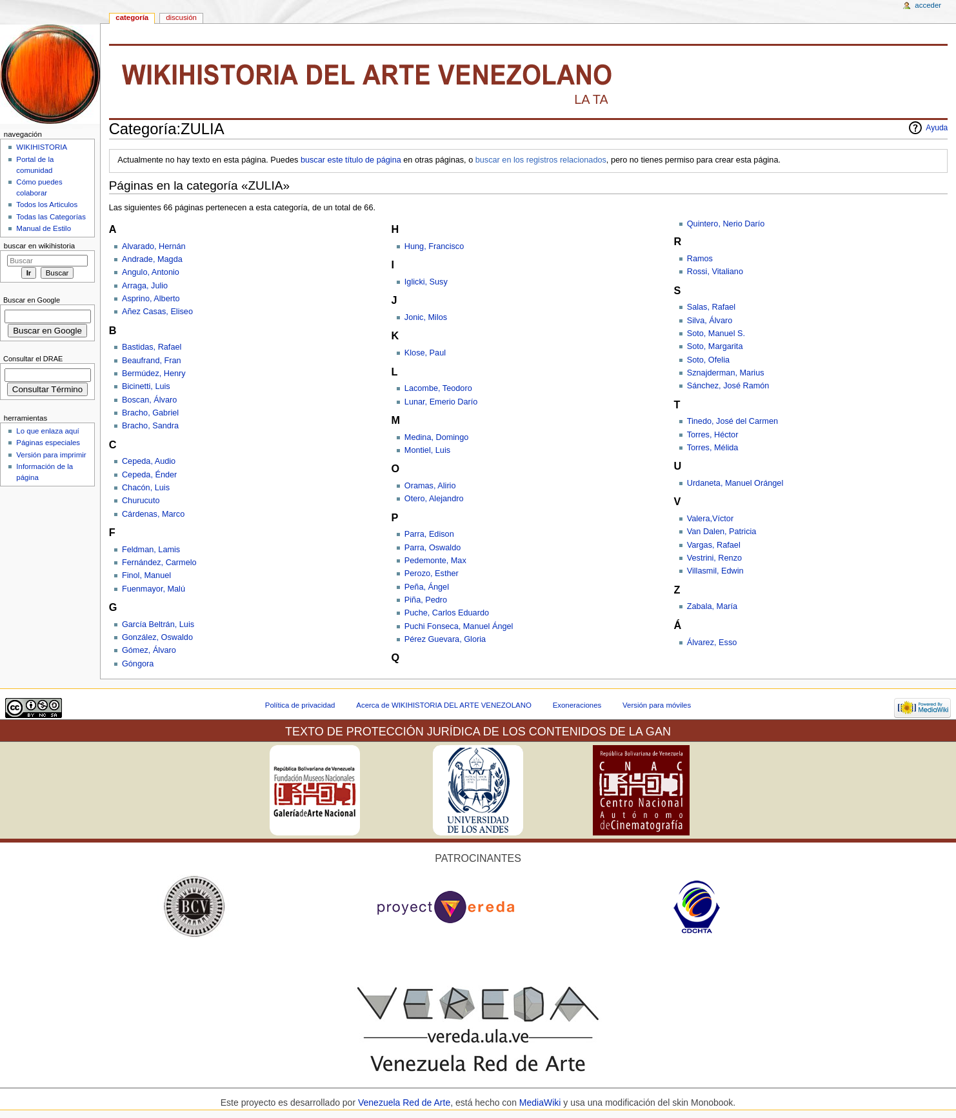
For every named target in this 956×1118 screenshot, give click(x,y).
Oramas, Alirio (430, 485)
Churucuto (141, 500)
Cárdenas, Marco (153, 514)
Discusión (181, 17)
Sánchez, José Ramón (728, 385)
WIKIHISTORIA (41, 147)
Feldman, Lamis (151, 549)
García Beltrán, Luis (158, 624)
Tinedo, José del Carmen (732, 421)
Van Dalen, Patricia (722, 531)
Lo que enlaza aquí (47, 431)
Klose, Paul (425, 352)
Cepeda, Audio (148, 461)
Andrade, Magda (152, 259)
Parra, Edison (429, 534)
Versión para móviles (656, 705)
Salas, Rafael (711, 307)
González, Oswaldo (157, 637)
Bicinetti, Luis (146, 386)
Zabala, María (712, 606)
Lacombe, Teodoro (438, 388)
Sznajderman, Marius (725, 372)
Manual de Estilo (43, 228)
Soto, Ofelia (708, 359)
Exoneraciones (577, 705)
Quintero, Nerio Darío (726, 223)
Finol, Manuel (146, 575)
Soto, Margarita (715, 346)
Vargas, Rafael (714, 545)
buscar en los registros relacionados (540, 160)
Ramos (700, 258)
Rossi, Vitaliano (715, 271)
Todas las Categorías (51, 217)
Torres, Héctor (713, 434)
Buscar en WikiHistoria (39, 246)
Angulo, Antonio (150, 272)
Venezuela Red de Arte (404, 1102)
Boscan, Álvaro (149, 399)
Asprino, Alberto (151, 298)
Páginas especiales (48, 442)
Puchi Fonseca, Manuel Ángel (458, 626)
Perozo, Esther (431, 573)
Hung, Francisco (434, 246)
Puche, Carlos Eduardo (446, 612)
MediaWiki (541, 1102)
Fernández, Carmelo (159, 562)
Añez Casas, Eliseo (157, 311)
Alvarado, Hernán (154, 246)
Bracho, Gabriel (150, 412)
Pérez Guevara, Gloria (445, 639)
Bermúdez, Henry (154, 373)
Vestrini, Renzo (714, 558)
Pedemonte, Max (435, 560)
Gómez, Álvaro (149, 650)
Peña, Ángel (426, 587)
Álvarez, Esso (712, 642)
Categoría (131, 17)
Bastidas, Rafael (151, 347)
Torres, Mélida (713, 447)
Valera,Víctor (710, 518)
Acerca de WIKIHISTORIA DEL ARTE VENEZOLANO (443, 705)
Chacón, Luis (146, 487)
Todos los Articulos (46, 204)
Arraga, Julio (145, 285)
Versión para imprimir (51, 455)
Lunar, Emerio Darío (441, 401)
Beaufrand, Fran (151, 360)
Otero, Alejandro (434, 498)
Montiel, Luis (427, 450)
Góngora (138, 663)
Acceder (928, 5)
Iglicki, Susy (426, 281)
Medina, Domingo (436, 437)
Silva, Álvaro (710, 320)
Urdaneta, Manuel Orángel (735, 483)
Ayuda (937, 127)
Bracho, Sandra (150, 425)
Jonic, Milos (425, 317)
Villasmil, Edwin (715, 570)
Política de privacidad (300, 705)
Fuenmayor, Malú (153, 589)
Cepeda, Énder (149, 474)
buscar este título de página (351, 160)
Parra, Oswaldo (432, 547)
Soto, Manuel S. (716, 333)
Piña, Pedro (425, 599)
